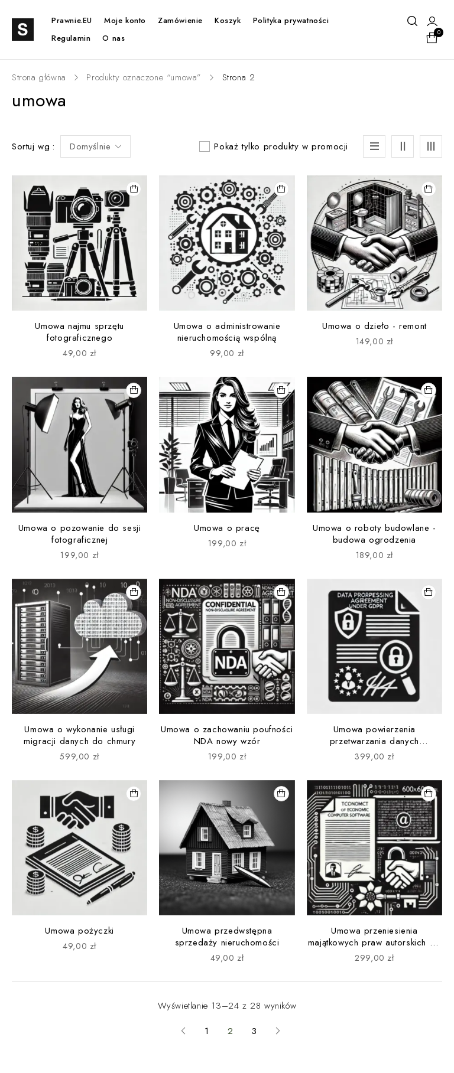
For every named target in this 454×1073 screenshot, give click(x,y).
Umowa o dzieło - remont (374, 325)
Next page (278, 1031)
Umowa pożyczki (79, 930)
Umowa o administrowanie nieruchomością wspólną (227, 331)
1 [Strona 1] (207, 1031)
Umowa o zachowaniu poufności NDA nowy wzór (227, 735)
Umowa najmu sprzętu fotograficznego (79, 331)
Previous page (183, 1031)
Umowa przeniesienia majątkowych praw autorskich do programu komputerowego (374, 942)
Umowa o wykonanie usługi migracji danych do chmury (79, 735)
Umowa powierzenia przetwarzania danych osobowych (374, 741)
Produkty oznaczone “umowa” (144, 77)
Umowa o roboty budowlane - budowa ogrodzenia (374, 533)
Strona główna (39, 77)
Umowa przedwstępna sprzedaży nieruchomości (227, 936)
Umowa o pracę (227, 527)
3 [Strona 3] (254, 1031)
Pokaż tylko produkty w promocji (281, 146)
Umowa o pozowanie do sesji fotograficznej (79, 533)
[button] (133, 189)
